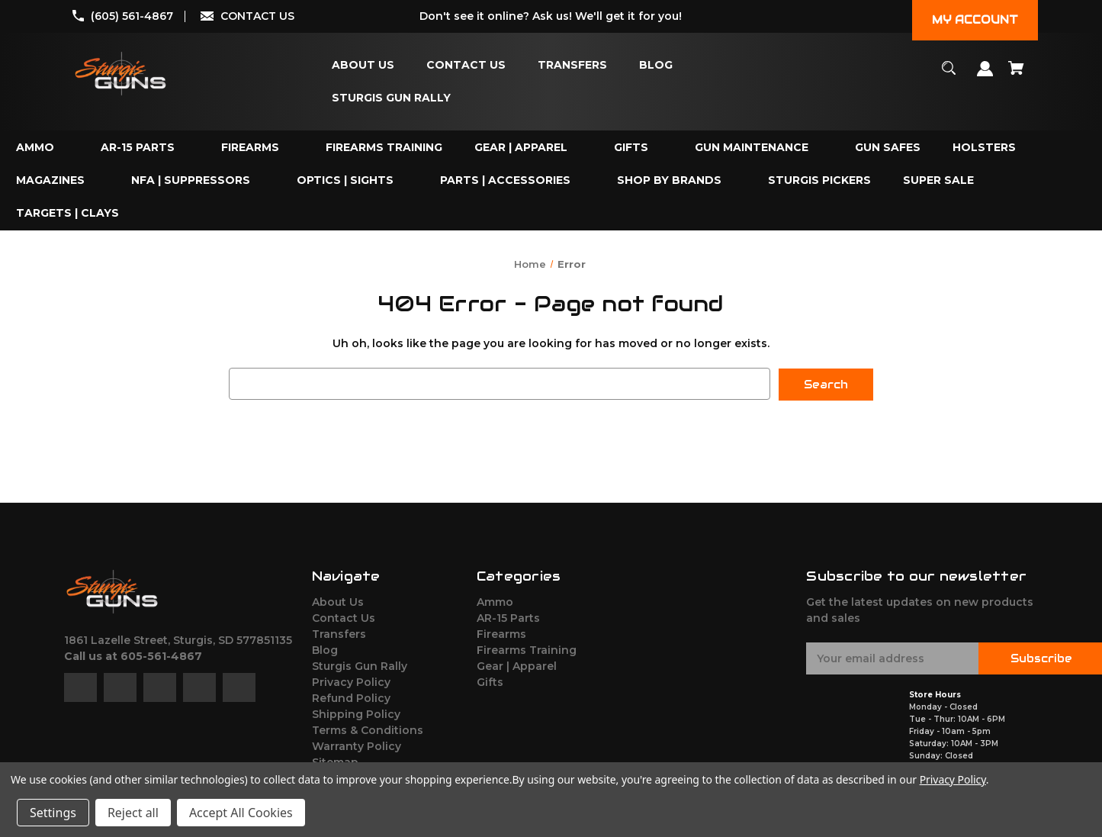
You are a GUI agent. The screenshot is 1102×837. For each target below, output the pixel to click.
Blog (325, 649)
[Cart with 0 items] (1016, 75)
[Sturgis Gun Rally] (391, 98)
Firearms (501, 633)
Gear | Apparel (517, 665)
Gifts (490, 681)
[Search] (949, 75)
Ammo (495, 601)
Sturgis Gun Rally (359, 665)
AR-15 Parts (508, 617)
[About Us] (363, 65)
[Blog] (656, 65)
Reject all (133, 812)
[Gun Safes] (888, 147)
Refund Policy (351, 697)
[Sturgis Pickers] (819, 180)
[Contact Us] (466, 65)
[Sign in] (985, 76)
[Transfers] (572, 65)
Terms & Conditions (367, 729)
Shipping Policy (356, 713)
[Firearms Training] (384, 147)
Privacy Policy (351, 681)
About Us (338, 601)
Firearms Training (527, 649)
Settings (53, 812)
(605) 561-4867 (132, 16)
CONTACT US (257, 16)
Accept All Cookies (241, 812)
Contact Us (343, 617)
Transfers (339, 633)
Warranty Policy (356, 745)
